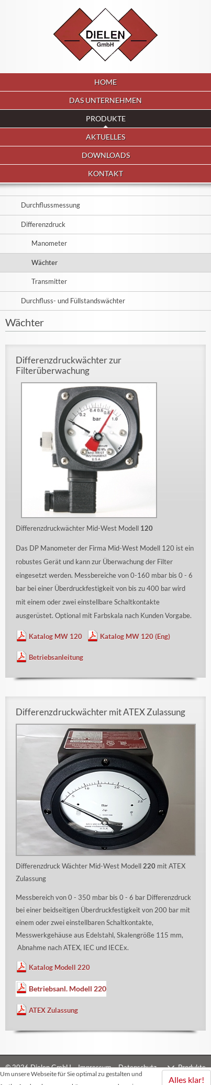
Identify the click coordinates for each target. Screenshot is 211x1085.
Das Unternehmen (105, 100)
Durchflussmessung (50, 205)
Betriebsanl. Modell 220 (67, 988)
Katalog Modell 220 (59, 967)
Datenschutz (137, 1067)
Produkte (192, 1067)
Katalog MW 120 (55, 636)
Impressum (95, 1067)
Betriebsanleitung (56, 657)
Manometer (49, 243)
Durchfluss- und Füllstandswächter (73, 300)
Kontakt (105, 173)
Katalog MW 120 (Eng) (135, 636)
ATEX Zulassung (53, 1010)
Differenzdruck (43, 224)
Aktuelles (105, 136)
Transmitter (49, 281)
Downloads (106, 155)
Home (105, 81)
